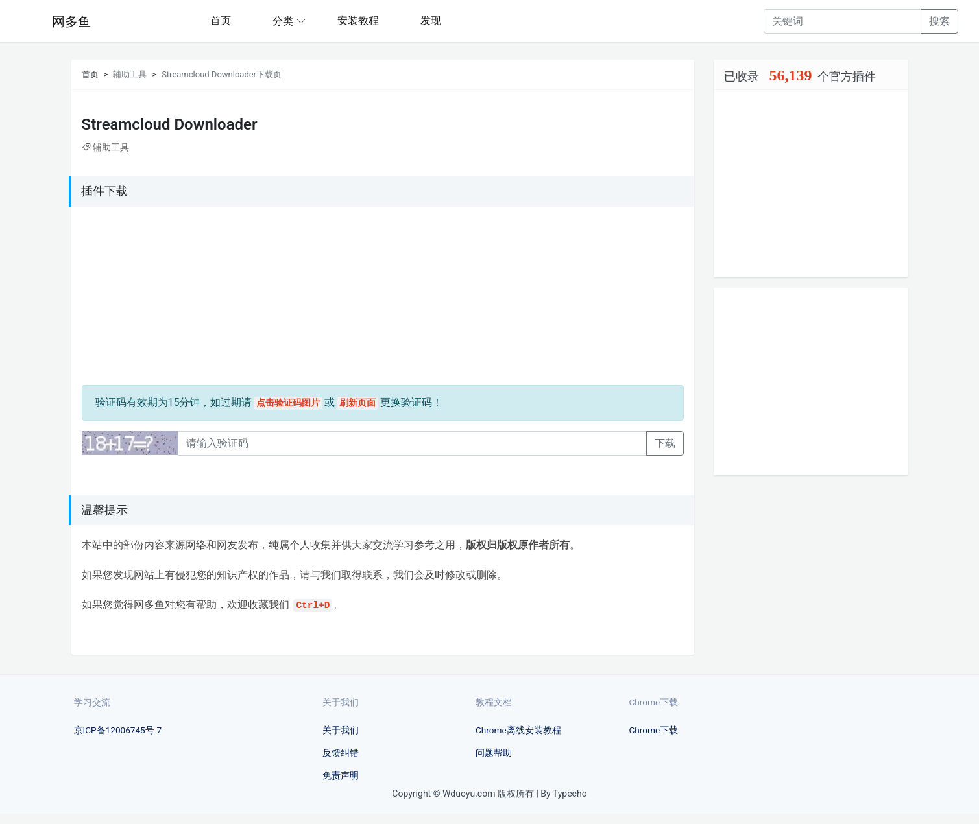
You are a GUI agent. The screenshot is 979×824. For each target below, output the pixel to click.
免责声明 (340, 775)
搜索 (939, 21)
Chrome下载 (654, 730)
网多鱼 (71, 21)
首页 (220, 20)
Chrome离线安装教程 (518, 730)
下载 (665, 443)
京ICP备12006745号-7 (118, 730)
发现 (430, 20)
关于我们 (340, 730)
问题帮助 (494, 752)
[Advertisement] (163, 298)
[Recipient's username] (842, 21)
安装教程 (358, 20)
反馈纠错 (340, 752)
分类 (282, 21)
